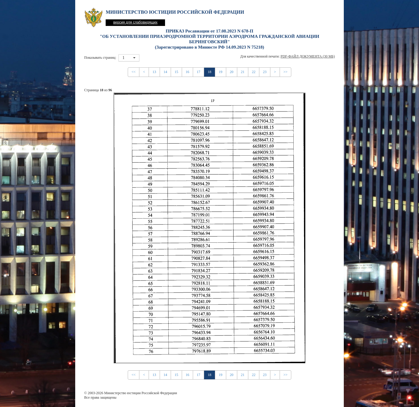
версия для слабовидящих (135, 22)
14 (165, 72)
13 (154, 72)
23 (265, 72)
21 (242, 72)
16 (187, 72)
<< (134, 72)
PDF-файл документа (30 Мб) (308, 56)
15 (176, 72)
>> (286, 72)
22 (253, 72)
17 (198, 72)
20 (231, 72)
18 (209, 72)
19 (220, 72)
